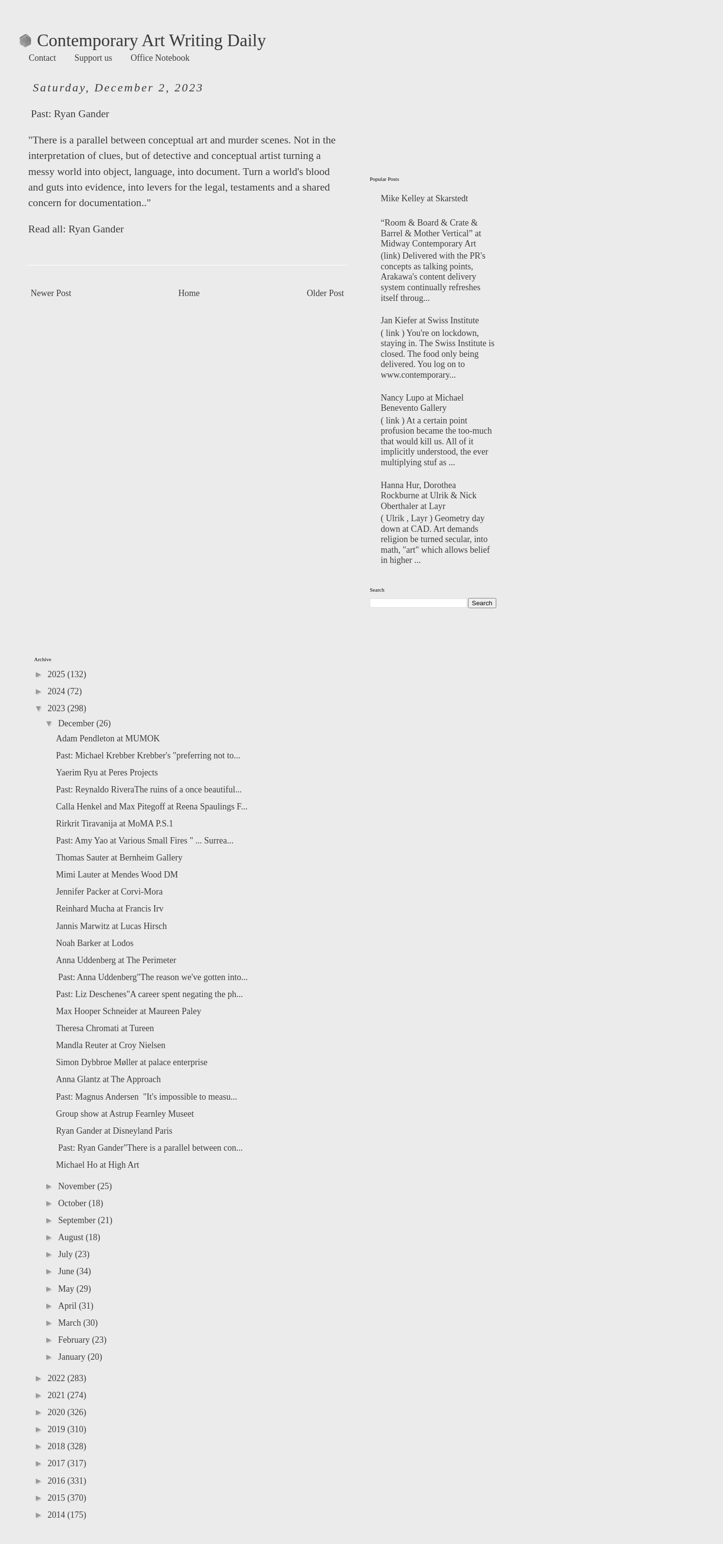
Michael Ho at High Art (97, 1165)
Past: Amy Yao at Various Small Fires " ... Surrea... (145, 840)
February (74, 1340)
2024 (58, 691)
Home (189, 293)
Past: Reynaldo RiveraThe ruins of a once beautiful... (149, 789)
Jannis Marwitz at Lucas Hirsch (111, 926)
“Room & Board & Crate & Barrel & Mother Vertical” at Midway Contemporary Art (431, 233)
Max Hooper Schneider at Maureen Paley (128, 1011)
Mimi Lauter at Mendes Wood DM (117, 874)
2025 (58, 674)
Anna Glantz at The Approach (108, 1079)
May (67, 1289)
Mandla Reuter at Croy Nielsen (110, 1045)
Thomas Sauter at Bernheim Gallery (119, 857)
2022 (58, 1378)
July (66, 1254)
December (77, 723)
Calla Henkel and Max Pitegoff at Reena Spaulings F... (152, 806)
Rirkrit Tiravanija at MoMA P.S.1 (114, 823)
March (70, 1323)
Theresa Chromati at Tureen (105, 1028)
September (77, 1220)
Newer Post (51, 293)
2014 (58, 1515)
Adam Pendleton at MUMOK (108, 738)
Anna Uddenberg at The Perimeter (116, 960)
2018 (58, 1446)
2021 (58, 1395)
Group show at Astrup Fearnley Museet (125, 1114)
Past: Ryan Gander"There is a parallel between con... (149, 1148)
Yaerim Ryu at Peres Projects (107, 772)
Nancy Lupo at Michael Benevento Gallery (422, 403)
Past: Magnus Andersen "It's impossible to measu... (146, 1097)
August (72, 1237)
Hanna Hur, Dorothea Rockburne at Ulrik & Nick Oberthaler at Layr (429, 495)
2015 (58, 1498)
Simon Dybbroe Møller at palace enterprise (131, 1062)
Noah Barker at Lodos (94, 943)
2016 (58, 1481)
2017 (58, 1463)
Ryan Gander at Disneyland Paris (114, 1131)
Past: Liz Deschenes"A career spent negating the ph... (149, 994)
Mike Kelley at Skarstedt (424, 198)
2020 (58, 1412)
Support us (93, 58)
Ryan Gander (81, 114)
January (72, 1357)
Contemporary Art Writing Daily (142, 40)
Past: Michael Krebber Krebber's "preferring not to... (148, 755)
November (77, 1186)
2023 (58, 708)
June (67, 1271)
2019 (58, 1429)
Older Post (325, 293)
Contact (42, 58)
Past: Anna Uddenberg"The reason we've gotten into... (152, 977)
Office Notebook (160, 58)
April (68, 1306)
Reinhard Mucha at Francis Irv (109, 908)
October (73, 1203)
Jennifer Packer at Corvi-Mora (109, 891)
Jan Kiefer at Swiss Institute (430, 320)
